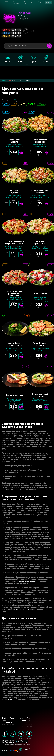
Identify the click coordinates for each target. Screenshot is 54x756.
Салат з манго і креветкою (40, 141)
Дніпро (21, 16)
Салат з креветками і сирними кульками (14, 242)
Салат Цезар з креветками (39, 242)
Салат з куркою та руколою (39, 192)
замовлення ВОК (22, 609)
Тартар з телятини (14, 395)
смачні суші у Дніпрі (26, 581)
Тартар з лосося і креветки (40, 395)
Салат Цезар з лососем (39, 344)
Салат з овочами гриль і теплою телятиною (14, 293)
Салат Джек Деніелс (14, 141)
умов (10, 700)
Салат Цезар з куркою (14, 192)
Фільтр (8, 100)
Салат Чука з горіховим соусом (14, 344)
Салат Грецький (39, 293)
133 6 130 (11, 29)
